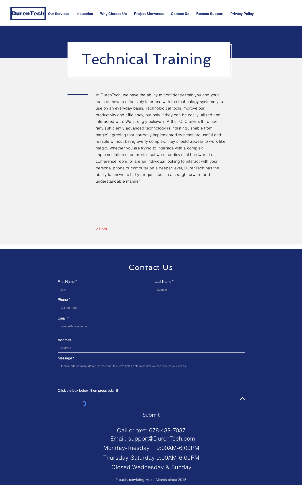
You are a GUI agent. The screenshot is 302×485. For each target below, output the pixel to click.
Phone (63, 299)
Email (62, 318)
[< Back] (101, 229)
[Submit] (151, 414)
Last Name (163, 281)
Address (64, 340)
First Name (66, 281)
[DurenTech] (28, 13)
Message (65, 358)
